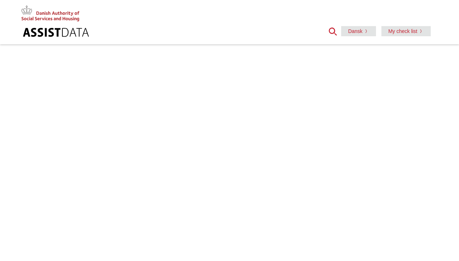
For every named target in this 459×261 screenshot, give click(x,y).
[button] (335, 31)
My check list (402, 31)
